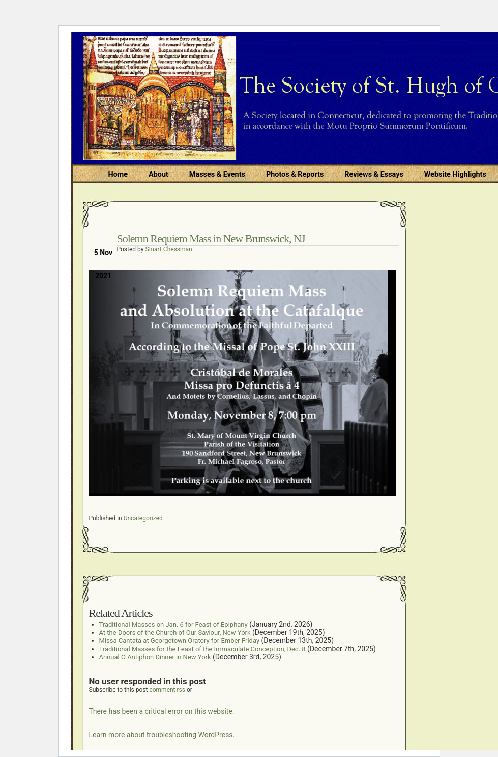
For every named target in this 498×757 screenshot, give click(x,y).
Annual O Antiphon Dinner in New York (155, 657)
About (158, 174)
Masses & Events (217, 174)
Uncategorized (143, 518)
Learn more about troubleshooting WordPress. (162, 735)
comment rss (167, 689)
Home (118, 174)
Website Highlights (455, 174)
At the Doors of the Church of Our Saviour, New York (175, 632)
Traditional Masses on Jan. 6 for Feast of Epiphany (173, 624)
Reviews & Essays (373, 174)
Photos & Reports (295, 174)
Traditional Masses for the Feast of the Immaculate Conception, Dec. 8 (202, 649)
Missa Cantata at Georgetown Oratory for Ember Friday (179, 640)
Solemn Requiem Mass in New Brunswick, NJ (211, 238)
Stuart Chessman (168, 249)
